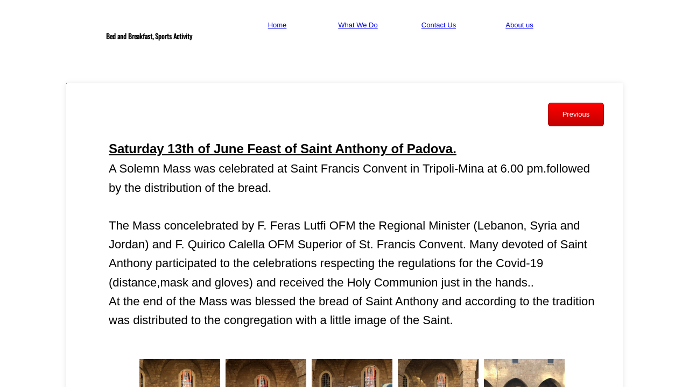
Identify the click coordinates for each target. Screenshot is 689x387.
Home (277, 25)
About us (519, 25)
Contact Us (438, 25)
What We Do (357, 25)
